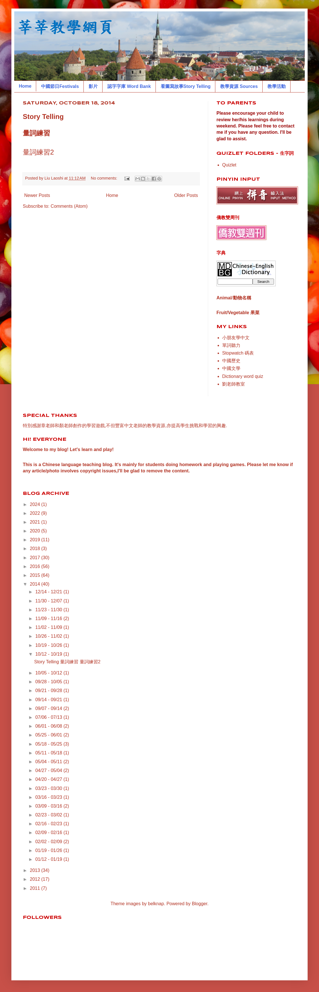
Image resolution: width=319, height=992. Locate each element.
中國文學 (231, 368)
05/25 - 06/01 (49, 734)
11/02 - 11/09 (49, 627)
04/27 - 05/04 (49, 770)
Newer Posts (37, 195)
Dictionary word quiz (242, 376)
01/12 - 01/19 (49, 859)
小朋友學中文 (236, 337)
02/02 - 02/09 (49, 841)
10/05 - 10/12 (49, 672)
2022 (35, 513)
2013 (35, 870)
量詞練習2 (38, 152)
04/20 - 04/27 (49, 779)
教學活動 (276, 86)
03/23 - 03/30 (49, 788)
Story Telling (43, 116)
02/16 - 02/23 (49, 823)
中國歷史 (231, 360)
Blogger (199, 903)
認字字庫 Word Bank (129, 86)
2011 (35, 888)
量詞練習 (36, 133)
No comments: (104, 178)
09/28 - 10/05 (49, 681)
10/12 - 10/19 (49, 654)
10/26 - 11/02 (49, 636)
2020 (35, 530)
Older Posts (186, 195)
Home (25, 86)
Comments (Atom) (69, 206)
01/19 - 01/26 (49, 850)
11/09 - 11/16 (49, 618)
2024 (35, 504)
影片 (93, 86)
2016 (35, 566)
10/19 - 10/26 (49, 645)
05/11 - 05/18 (49, 752)
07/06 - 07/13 (49, 717)
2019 (35, 539)
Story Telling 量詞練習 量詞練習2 (67, 661)
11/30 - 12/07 (49, 600)
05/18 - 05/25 (49, 744)
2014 (35, 584)
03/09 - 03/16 (49, 806)
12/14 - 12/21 (49, 591)
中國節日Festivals (60, 86)
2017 (35, 557)
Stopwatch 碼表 (238, 353)
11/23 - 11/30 (49, 609)
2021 (35, 522)
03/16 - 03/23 (49, 797)
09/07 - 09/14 (49, 708)
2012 (35, 879)
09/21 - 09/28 (49, 690)
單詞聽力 (231, 345)
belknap (156, 903)
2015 (35, 575)
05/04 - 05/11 (49, 761)
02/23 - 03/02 (49, 814)
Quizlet (229, 164)
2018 (35, 548)
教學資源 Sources (239, 86)
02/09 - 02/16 (49, 832)
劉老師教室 (233, 384)
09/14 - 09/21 (49, 699)
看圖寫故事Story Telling (186, 86)
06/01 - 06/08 (49, 726)
